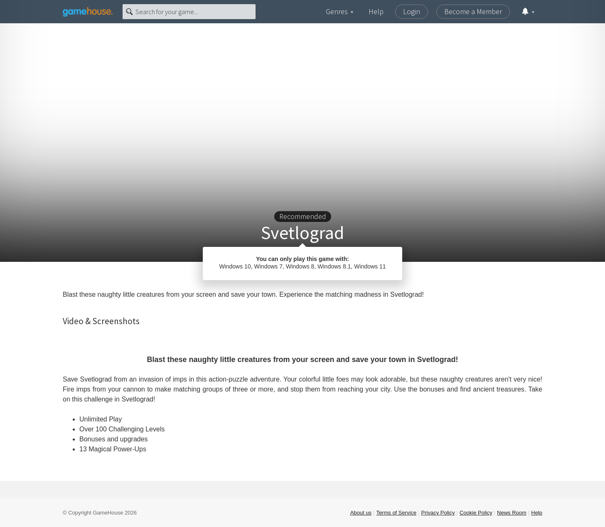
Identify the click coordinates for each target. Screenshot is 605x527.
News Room (511, 513)
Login (411, 11)
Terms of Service (396, 513)
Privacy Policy (438, 513)
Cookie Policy (476, 513)
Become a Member (473, 11)
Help (376, 11)
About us (360, 513)
